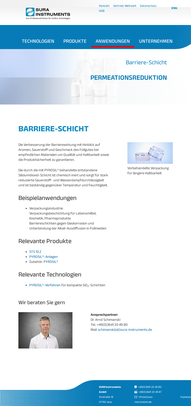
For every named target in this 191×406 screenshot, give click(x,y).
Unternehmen (156, 41)
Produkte (75, 41)
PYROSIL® (51, 262)
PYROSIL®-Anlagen (43, 257)
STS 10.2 (35, 252)
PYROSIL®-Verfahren (45, 285)
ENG (174, 8)
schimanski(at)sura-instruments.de (125, 329)
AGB (101, 10)
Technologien (38, 41)
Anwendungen (113, 41)
